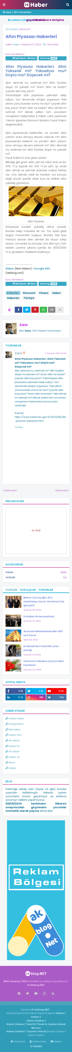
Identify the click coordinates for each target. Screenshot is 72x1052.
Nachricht (22, 1013)
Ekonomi (25, 29)
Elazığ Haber (15, 724)
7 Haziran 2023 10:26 (55, 353)
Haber (56, 293)
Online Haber (15, 718)
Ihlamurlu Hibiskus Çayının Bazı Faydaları (43, 663)
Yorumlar (46, 590)
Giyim (30, 1020)
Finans (43, 293)
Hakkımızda (38, 1041)
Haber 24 (13, 746)
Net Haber (13, 729)
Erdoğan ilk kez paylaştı (38, 616)
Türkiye (28, 298)
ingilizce (38, 1003)
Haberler (13, 298)
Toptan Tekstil (36, 1031)
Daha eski (61, 490)
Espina (50, 1013)
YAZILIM (36, 577)
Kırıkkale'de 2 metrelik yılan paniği (41, 648)
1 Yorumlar (52, 44)
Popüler (11, 590)
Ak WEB (36, 530)
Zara (23, 324)
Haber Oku (13, 735)
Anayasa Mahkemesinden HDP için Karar (43, 633)
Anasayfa (17, 1041)
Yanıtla (19, 427)
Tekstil (30, 1024)
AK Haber (13, 740)
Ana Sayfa (12, 29)
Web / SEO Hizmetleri (17, 12)
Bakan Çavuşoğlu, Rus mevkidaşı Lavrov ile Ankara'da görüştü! (43, 601)
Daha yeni (11, 490)
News (10, 762)
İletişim (56, 1041)
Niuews (10, 1013)
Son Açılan (28, 590)
